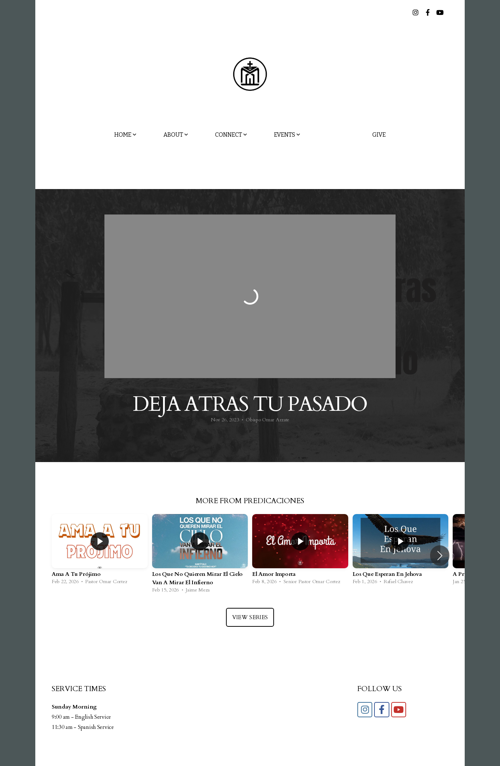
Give (379, 134)
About (175, 134)
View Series (250, 617)
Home (125, 134)
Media (336, 134)
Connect (231, 134)
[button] (440, 556)
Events (287, 134)
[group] (100, 551)
